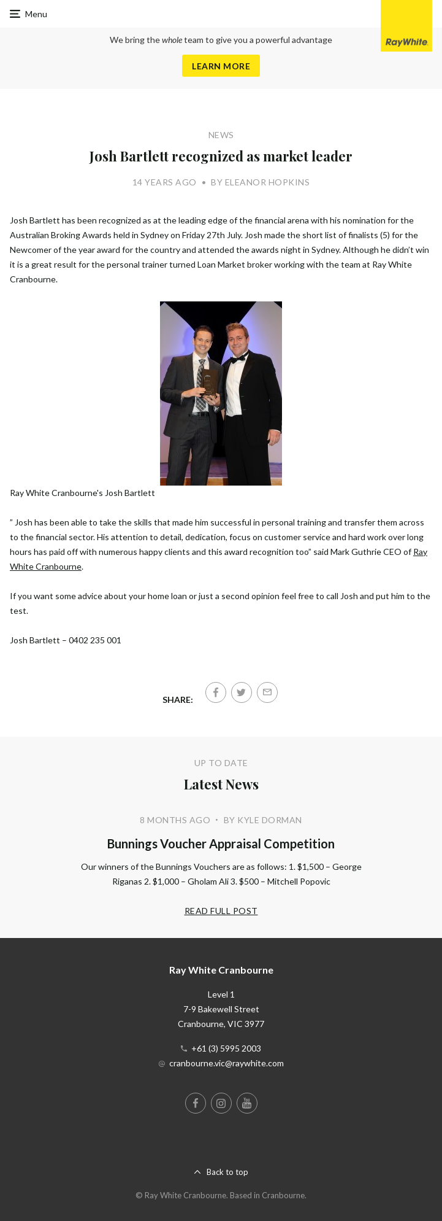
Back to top (227, 1172)
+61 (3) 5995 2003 (226, 1048)
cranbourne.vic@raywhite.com (226, 1063)
